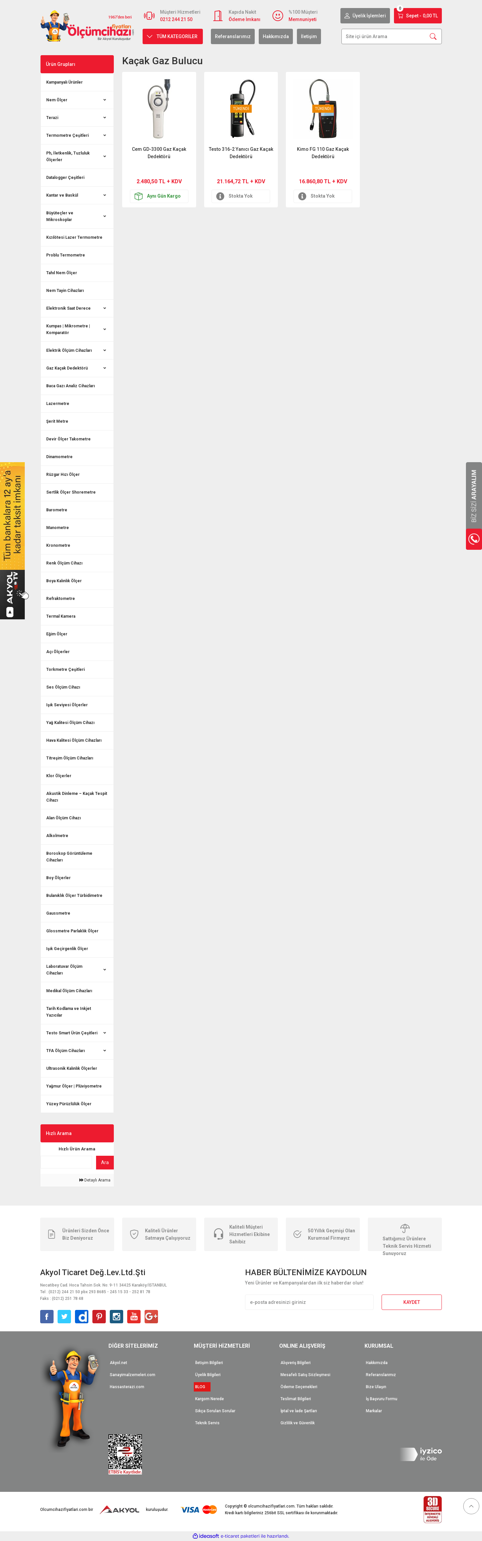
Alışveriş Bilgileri (295, 1362)
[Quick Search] (66, 1162)
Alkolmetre (57, 835)
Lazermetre (57, 403)
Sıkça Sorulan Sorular (215, 1411)
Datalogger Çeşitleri (65, 177)
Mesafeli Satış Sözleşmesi (305, 1374)
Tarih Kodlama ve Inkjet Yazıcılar (68, 1012)
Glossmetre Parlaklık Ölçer (72, 931)
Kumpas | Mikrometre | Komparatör (68, 329)
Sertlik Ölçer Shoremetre (71, 492)
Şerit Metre (57, 421)
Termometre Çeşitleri (67, 135)
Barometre (56, 510)
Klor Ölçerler (58, 776)
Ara (105, 1162)
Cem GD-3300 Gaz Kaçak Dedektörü (159, 152)
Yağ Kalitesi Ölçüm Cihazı (70, 722)
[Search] (391, 36)
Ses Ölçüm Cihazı (63, 687)
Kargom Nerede (209, 1399)
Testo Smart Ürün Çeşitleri (71, 1033)
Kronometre (58, 545)
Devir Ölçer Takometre (68, 439)
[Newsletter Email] (309, 1302)
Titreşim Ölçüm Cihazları (69, 758)
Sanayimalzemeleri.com (132, 1374)
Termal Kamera (60, 616)
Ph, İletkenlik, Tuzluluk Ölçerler (68, 156)
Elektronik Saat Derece (68, 308)
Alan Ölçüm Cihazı (63, 818)
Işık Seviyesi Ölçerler (67, 705)
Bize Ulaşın (376, 1386)
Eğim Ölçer (56, 634)
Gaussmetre (58, 913)
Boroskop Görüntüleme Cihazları (69, 856)
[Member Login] (365, 15)
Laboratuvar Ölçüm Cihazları (64, 969)
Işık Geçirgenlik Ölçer (67, 948)
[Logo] (87, 25)
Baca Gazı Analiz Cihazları (70, 386)
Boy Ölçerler (58, 878)
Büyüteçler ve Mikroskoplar (59, 216)
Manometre (57, 527)
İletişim (309, 36)
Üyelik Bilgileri (208, 1374)
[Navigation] (173, 36)
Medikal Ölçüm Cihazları (69, 991)
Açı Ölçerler (58, 651)
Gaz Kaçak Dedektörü (67, 368)
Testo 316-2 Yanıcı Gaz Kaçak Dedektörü (241, 152)
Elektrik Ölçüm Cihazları (69, 350)
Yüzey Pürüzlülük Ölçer (68, 1104)
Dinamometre (59, 456)
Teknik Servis (207, 1423)
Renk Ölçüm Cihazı (64, 563)
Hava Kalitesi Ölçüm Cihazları (73, 740)
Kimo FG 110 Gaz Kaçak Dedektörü (323, 152)
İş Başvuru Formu (381, 1399)
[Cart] (418, 15)
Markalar (374, 1411)
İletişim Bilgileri (209, 1362)
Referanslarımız (233, 36)
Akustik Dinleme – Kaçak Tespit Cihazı (76, 797)
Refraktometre (60, 598)
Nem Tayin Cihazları (65, 290)
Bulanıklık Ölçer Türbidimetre (74, 895)
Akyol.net (118, 1362)
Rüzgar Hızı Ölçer (63, 474)
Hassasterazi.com (127, 1386)
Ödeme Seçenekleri (298, 1386)
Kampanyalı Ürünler (64, 82)
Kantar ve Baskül (62, 195)
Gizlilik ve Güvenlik (297, 1423)
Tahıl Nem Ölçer (61, 273)
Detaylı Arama (94, 1180)
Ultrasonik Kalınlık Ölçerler (71, 1068)
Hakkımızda (276, 36)
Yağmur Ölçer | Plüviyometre (74, 1086)
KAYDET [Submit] (411, 1302)
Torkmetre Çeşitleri (65, 669)
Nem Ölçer (56, 100)
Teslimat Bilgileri (295, 1399)
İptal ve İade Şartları (298, 1411)
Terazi (52, 117)
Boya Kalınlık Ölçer (64, 581)
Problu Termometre (65, 255)
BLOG (202, 1386)
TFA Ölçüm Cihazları (65, 1050)
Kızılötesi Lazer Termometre (74, 237)
